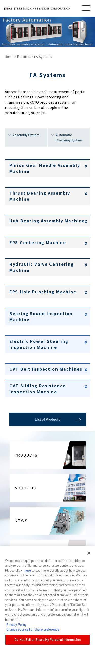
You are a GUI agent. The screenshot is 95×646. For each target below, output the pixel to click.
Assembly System (26, 135)
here (27, 572)
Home (9, 57)
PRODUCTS (26, 455)
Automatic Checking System (68, 137)
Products (23, 57)
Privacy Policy (16, 626)
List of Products (47, 419)
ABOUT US (25, 487)
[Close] (88, 554)
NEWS (21, 520)
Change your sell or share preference (32, 631)
